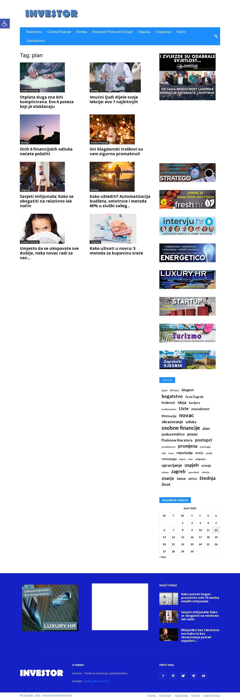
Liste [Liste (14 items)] (184, 408)
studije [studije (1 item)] (209, 453)
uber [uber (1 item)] (190, 459)
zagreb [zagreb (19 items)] (178, 471)
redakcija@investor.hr (96, 681)
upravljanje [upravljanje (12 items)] (172, 465)
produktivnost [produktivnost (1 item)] (168, 447)
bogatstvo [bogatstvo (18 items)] (172, 396)
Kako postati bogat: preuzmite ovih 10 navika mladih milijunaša (200, 597)
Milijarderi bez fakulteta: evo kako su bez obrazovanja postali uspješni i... (200, 635)
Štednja (81, 32)
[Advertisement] (152, 13)
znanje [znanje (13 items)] (168, 478)
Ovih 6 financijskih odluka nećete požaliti (46, 151)
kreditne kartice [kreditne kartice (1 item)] (169, 409)
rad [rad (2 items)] (164, 453)
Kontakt (195, 695)
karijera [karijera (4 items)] (194, 402)
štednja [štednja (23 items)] (207, 478)
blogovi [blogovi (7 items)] (188, 390)
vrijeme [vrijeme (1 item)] (165, 472)
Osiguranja (163, 32)
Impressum (165, 695)
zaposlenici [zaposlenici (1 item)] (193, 472)
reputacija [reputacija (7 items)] (184, 453)
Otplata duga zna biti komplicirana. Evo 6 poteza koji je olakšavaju (47, 101)
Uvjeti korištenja (211, 695)
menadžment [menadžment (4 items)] (200, 409)
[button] (5, 23)
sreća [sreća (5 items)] (199, 453)
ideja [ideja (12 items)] (182, 402)
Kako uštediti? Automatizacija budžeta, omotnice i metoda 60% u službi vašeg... (120, 201)
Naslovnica (34, 32)
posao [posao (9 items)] (192, 434)
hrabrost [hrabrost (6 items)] (168, 403)
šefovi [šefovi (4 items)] (192, 478)
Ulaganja (144, 32)
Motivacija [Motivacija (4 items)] (169, 416)
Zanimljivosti (35, 41)
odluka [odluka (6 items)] (191, 422)
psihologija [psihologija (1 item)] (205, 447)
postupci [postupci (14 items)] (203, 440)
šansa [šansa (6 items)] (181, 479)
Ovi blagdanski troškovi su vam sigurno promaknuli (116, 151)
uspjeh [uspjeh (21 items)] (192, 465)
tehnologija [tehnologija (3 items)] (169, 459)
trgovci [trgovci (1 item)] (182, 459)
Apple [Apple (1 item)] (164, 390)
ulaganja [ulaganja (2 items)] (200, 459)
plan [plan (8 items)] (206, 428)
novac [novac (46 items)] (186, 415)
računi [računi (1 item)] (171, 453)
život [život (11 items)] (166, 484)
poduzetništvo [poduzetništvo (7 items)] (173, 434)
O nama (151, 695)
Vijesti (180, 32)
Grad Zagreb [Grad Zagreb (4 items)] (194, 396)
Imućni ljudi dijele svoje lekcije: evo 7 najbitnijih (114, 99)
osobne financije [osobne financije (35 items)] (181, 428)
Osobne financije (59, 32)
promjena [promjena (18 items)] (187, 446)
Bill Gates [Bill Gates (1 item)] (174, 390)
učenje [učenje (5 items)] (206, 465)
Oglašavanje (181, 695)
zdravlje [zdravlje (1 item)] (205, 472)
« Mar (162, 557)
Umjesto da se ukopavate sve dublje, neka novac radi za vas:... (49, 253)
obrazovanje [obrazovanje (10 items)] (172, 422)
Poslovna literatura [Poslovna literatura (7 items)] (177, 440)
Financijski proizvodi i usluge (112, 32)
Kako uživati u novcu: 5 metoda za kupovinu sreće (116, 251)
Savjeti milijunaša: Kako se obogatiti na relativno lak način (47, 201)
